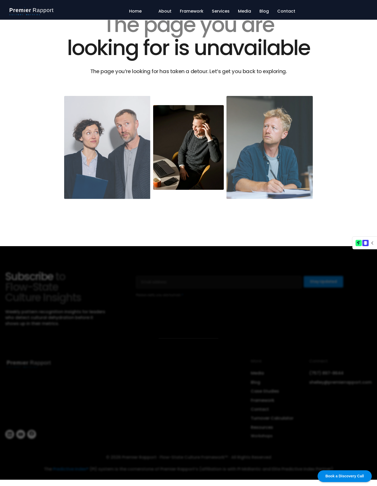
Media (244, 11)
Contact (286, 11)
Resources (262, 429)
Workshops (262, 437)
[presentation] (175, 311)
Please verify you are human (159, 296)
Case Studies (265, 393)
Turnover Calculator (272, 420)
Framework (191, 11)
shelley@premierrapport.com (340, 384)
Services (221, 11)
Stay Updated (323, 283)
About (164, 11)
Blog (264, 11)
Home (135, 11)
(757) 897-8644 (326, 375)
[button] (364, 243)
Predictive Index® (70, 471)
